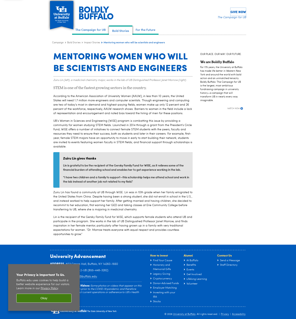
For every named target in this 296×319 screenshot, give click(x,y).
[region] (44, 287)
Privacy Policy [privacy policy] (49, 288)
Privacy (225, 314)
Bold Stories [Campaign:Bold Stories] (73, 42)
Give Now (238, 11)
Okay (43, 298)
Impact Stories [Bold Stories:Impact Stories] (92, 42)
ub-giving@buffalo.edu (81, 276)
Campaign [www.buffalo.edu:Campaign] (58, 42)
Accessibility (239, 314)
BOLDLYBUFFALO (98, 12)
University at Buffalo (184, 314)
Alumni (188, 255)
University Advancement (78, 255)
